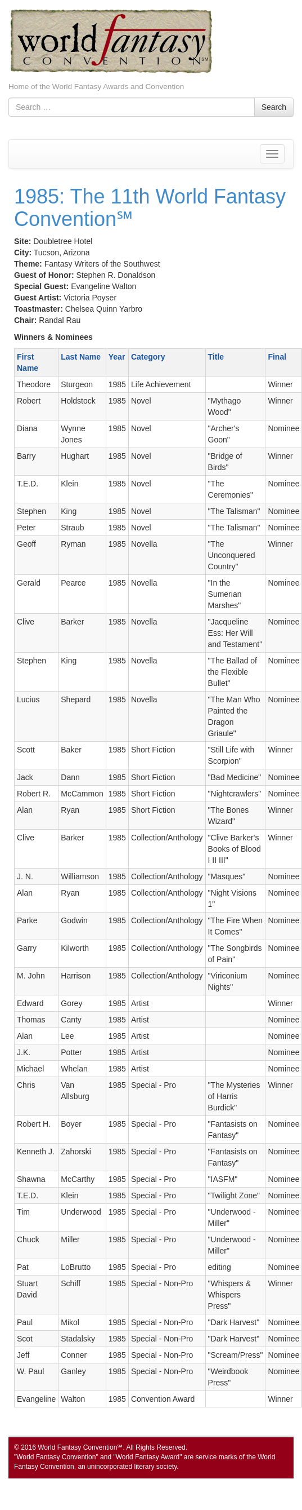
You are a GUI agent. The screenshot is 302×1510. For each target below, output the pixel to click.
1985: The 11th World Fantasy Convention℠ (150, 208)
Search (274, 107)
